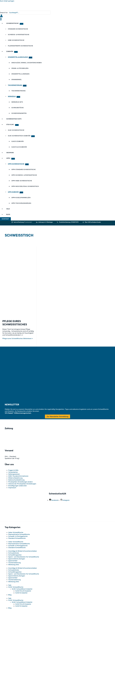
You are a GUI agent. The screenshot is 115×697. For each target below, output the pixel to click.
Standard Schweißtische (17, 538)
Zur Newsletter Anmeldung (57, 416)
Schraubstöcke (13, 553)
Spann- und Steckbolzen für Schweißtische (23, 557)
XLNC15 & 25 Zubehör (23, 591)
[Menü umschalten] (21, 24)
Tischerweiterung (14, 563)
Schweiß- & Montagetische (18, 536)
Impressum (12, 488)
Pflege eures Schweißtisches (14, 323)
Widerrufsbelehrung (15, 478)
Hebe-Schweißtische (15, 532)
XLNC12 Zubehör (21, 593)
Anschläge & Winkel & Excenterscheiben (22, 551)
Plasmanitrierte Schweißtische (19, 534)
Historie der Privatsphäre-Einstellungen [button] (22, 484)
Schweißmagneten (15, 555)
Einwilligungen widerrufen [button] (17, 486)
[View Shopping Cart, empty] (1, 19)
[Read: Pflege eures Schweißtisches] (18, 316)
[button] (5, 219)
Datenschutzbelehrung (16, 480)
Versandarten (13, 472)
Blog (9, 595)
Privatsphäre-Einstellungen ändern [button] (20, 482)
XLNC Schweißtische (15, 587)
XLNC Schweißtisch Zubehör (22, 589)
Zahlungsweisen (14, 474)
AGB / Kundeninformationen (18, 476)
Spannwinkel (12, 561)
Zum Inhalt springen (7, 1)
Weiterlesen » (17, 338)
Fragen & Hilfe (13, 470)
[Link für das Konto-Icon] (1, 16)
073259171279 (74, 222)
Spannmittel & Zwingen (16, 559)
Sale (9, 585)
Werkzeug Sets (13, 565)
